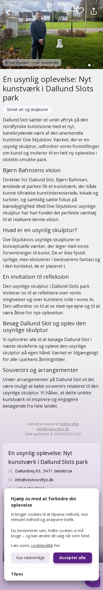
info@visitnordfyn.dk (53, 429)
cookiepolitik (42, 545)
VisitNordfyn (69, 424)
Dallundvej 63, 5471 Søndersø (43, 471)
